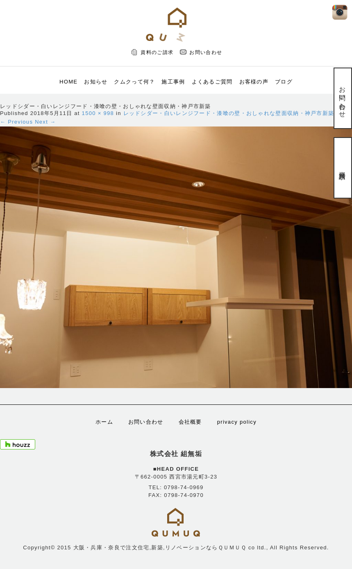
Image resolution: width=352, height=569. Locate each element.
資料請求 (342, 168)
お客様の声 (254, 82)
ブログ (284, 82)
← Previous (16, 122)
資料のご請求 (157, 52)
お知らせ (95, 82)
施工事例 (173, 82)
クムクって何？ (134, 82)
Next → (45, 122)
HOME (68, 82)
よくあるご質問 (212, 82)
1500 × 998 (98, 113)
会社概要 (190, 422)
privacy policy (237, 422)
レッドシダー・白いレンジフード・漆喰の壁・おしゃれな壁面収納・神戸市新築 (228, 113)
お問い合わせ (205, 52)
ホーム (104, 422)
